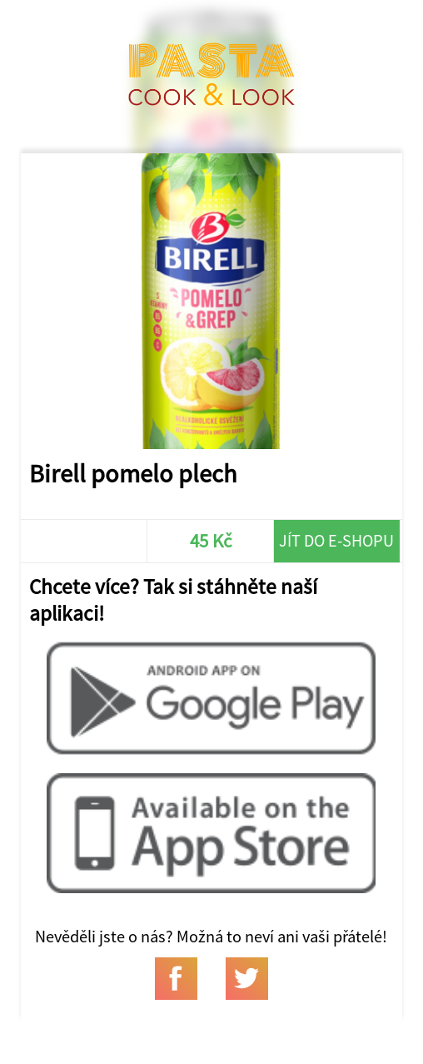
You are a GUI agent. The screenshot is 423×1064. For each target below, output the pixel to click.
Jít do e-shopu (336, 541)
